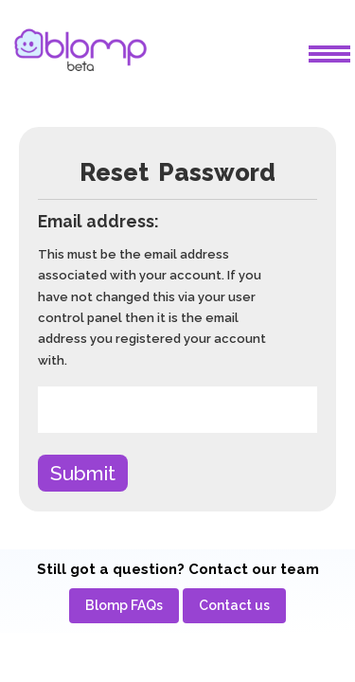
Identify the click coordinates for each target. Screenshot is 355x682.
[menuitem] (124, 605)
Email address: (98, 221)
